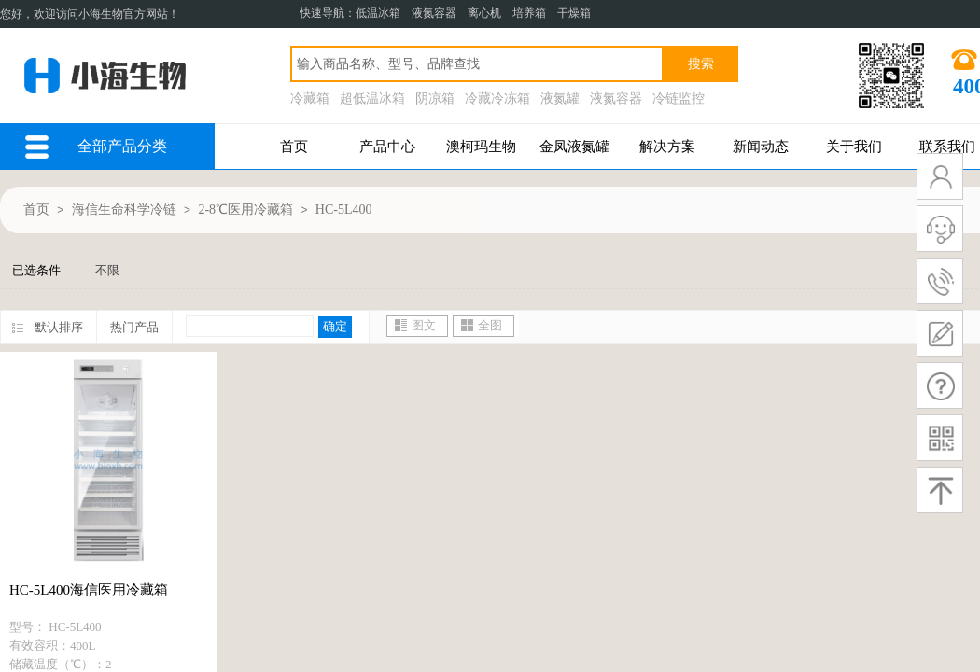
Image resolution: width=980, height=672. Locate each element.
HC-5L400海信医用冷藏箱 (88, 589)
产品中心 (387, 146)
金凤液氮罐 (574, 146)
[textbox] (477, 64)
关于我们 (854, 146)
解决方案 (667, 146)
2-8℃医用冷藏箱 (245, 210)
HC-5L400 (343, 210)
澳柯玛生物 (481, 146)
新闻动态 (761, 146)
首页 (294, 146)
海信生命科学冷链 (124, 210)
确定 (335, 326)
